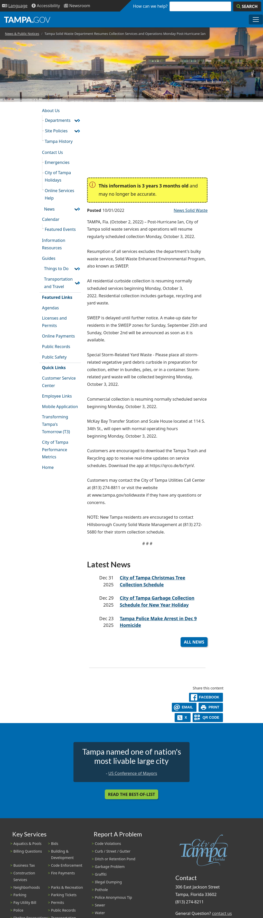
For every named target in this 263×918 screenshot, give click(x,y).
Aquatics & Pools (27, 843)
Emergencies (57, 162)
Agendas (50, 308)
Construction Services (24, 876)
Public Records (56, 346)
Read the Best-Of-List (131, 794)
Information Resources (53, 244)
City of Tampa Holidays (58, 176)
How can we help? (150, 6)
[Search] (247, 6)
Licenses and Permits (54, 321)
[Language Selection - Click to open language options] (15, 6)
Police (18, 910)
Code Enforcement (66, 865)
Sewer (100, 905)
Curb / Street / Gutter (112, 851)
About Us (51, 110)
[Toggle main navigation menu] (256, 19)
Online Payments (58, 336)
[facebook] (206, 697)
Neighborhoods (26, 887)
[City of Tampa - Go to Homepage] (27, 19)
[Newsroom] (77, 6)
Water (100, 912)
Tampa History (58, 141)
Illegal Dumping (108, 882)
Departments (57, 120)
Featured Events (60, 229)
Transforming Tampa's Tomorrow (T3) (56, 424)
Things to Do (56, 268)
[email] (184, 707)
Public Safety (54, 357)
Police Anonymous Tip (113, 897)
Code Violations (108, 843)
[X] (183, 717)
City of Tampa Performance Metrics (55, 449)
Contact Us (52, 152)
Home (48, 467)
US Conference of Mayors (132, 773)
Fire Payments (63, 873)
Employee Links (57, 396)
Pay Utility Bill (24, 902)
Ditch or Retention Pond (115, 858)
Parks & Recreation (67, 887)
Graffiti (100, 874)
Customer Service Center (59, 381)
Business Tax (24, 865)
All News (194, 642)
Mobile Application (60, 406)
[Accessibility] (46, 6)
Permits (57, 902)
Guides (48, 258)
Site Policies (56, 131)
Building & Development (62, 854)
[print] (211, 707)
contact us (222, 913)
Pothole (101, 889)
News (49, 209)
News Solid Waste (191, 210)
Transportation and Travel (58, 282)
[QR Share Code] (208, 717)
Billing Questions (27, 851)
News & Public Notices (22, 33)
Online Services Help (59, 194)
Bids (54, 843)
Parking (19, 894)
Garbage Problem (110, 866)
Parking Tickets (64, 894)
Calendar (51, 219)
